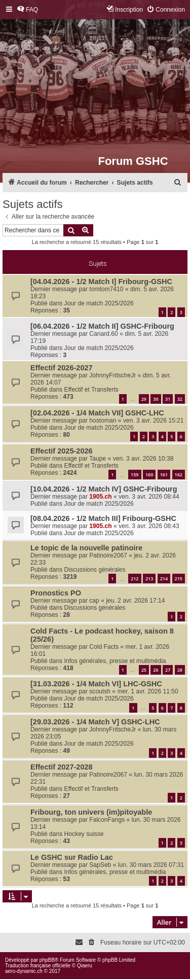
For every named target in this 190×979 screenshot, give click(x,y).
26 (155, 670)
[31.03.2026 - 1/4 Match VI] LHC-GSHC (96, 684)
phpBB (47, 960)
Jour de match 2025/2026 (99, 303)
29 (143, 399)
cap (94, 600)
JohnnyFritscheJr (112, 375)
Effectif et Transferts (91, 389)
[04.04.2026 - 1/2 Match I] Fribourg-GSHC (101, 281)
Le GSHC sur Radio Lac (71, 857)
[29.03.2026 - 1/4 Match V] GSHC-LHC (95, 722)
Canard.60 (103, 333)
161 (164, 474)
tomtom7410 (106, 289)
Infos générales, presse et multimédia (115, 661)
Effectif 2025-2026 (61, 451)
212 (134, 578)
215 (178, 578)
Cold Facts (104, 646)
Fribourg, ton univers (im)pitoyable (91, 812)
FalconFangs (107, 819)
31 (167, 399)
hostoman (102, 420)
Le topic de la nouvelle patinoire (86, 548)
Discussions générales (95, 569)
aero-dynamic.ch (24, 971)
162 (178, 474)
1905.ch (100, 496)
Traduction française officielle (37, 965)
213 (149, 578)
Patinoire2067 (108, 555)
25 (143, 670)
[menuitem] (27, 10)
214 (164, 578)
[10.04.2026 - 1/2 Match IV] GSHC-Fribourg (103, 489)
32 (179, 399)
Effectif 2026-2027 (61, 368)
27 (167, 670)
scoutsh (99, 691)
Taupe (97, 458)
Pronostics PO (55, 593)
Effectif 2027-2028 (61, 767)
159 (134, 474)
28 (179, 670)
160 (149, 474)
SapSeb (100, 864)
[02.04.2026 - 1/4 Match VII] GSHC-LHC (97, 413)
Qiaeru (84, 965)
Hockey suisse (84, 833)
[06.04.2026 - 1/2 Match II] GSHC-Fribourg (102, 326)
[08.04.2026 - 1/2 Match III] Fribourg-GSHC (103, 518)
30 (155, 399)
